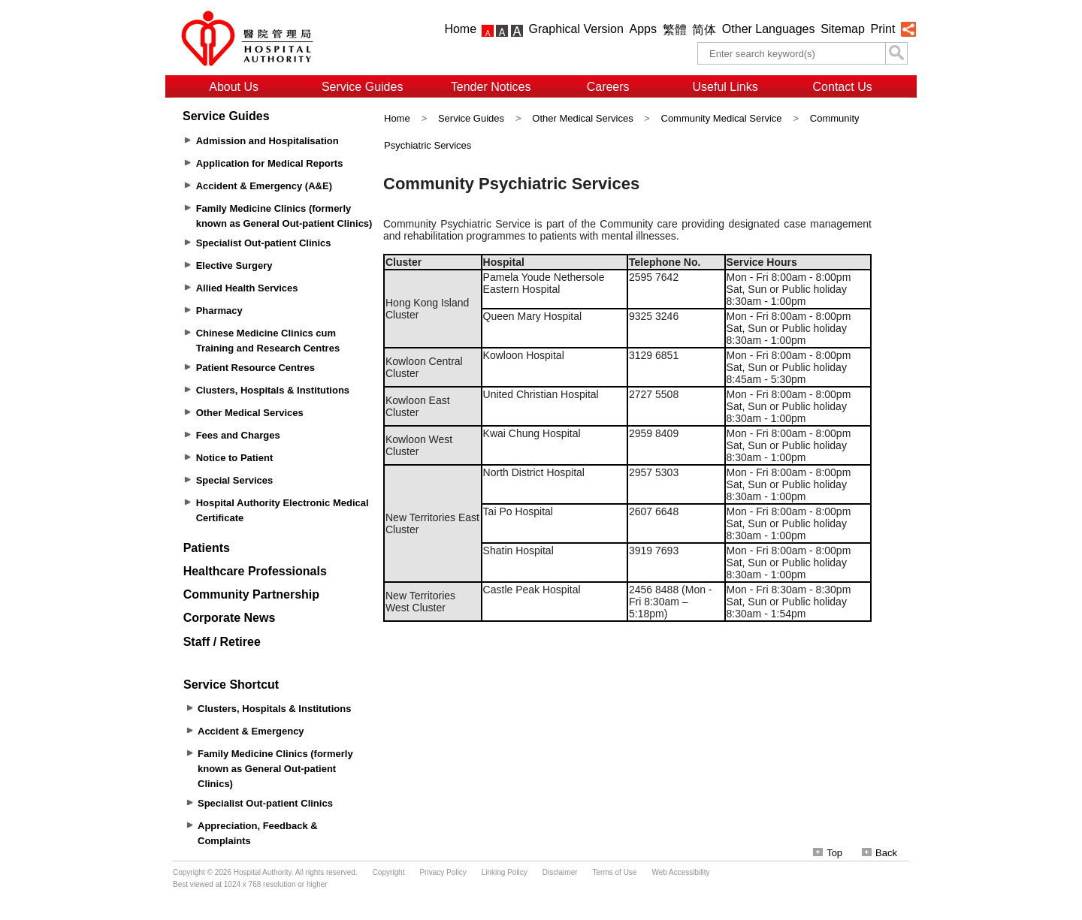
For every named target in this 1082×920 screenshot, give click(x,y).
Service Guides (362, 86)
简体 (704, 29)
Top (827, 852)
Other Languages (768, 29)
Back (879, 852)
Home (460, 29)
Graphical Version (576, 29)
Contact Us (842, 86)
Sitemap (843, 29)
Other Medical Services (584, 118)
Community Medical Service (721, 118)
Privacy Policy (442, 872)
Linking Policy (504, 872)
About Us (233, 86)
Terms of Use (615, 872)
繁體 (675, 29)
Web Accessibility (680, 872)
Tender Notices (491, 86)
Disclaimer (560, 872)
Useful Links (725, 86)
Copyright (389, 872)
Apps (643, 29)
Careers (608, 86)
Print (882, 29)
